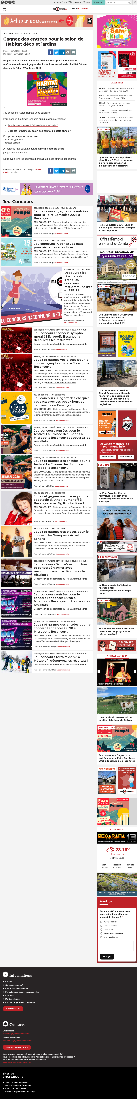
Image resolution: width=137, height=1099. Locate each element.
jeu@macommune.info (15, 152)
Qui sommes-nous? (14, 985)
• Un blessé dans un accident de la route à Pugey (115, 111)
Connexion (126, 457)
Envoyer (107, 956)
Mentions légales (12, 999)
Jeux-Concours (28, 34)
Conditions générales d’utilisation (20, 1002)
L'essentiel (117, 83)
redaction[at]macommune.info (16, 1034)
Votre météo (116, 829)
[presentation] (99, 671)
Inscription (108, 457)
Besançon (39, 208)
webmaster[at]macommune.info (17, 1062)
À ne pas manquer (117, 656)
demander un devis (17, 1047)
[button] (129, 2)
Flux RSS (9, 995)
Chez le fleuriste (110, 926)
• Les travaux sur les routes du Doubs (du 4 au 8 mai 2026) (115, 97)
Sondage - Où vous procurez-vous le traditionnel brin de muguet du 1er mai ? (115, 914)
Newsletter (13, 1008)
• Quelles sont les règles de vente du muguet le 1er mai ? (115, 104)
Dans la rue (108, 929)
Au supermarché (110, 922)
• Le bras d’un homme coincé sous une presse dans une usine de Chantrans (116, 120)
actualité (50, 330)
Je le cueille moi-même (113, 933)
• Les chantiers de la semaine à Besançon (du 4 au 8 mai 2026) (116, 89)
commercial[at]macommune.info (17, 1040)
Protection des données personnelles (22, 992)
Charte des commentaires (16, 988)
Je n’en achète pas (111, 937)
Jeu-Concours (11, 34)
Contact (8, 982)
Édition (74, 9)
